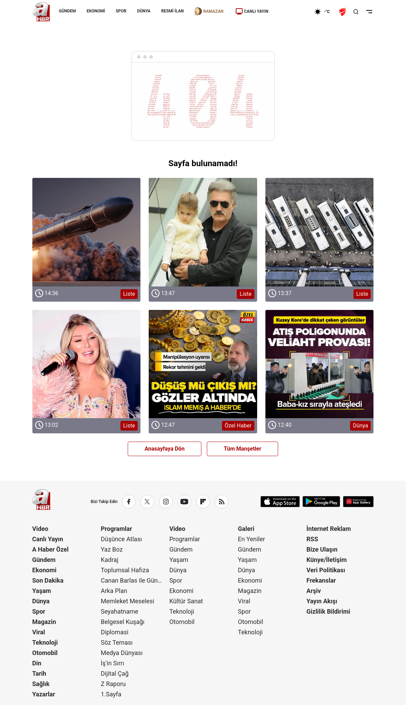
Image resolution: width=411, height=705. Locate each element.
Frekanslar (321, 580)
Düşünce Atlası (121, 539)
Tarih (39, 673)
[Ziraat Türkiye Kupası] (343, 11)
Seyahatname (119, 611)
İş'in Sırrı (112, 663)
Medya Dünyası (122, 652)
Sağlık (41, 683)
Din (37, 663)
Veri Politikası (325, 570)
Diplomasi (114, 632)
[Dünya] (319, 364)
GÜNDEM (67, 11)
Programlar (116, 528)
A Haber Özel (50, 549)
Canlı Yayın (47, 539)
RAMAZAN (208, 11)
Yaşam (41, 590)
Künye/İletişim (326, 559)
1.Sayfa (111, 694)
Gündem (44, 559)
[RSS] (222, 501)
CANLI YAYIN (251, 11)
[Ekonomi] (292, 11)
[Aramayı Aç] (355, 11)
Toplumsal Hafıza (125, 570)
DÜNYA (143, 11)
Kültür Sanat (186, 601)
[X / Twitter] (147, 501)
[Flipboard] (203, 501)
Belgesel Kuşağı (123, 621)
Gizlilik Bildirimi (328, 611)
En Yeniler (251, 539)
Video (40, 528)
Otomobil (45, 652)
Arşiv (313, 590)
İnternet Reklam (328, 528)
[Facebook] (129, 501)
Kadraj (109, 559)
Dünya (41, 601)
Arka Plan (114, 590)
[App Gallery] (358, 501)
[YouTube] (184, 501)
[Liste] (86, 232)
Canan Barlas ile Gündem (134, 580)
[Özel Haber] (203, 364)
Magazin (44, 621)
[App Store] (280, 501)
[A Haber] (41, 11)
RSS (312, 539)
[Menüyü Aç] (369, 12)
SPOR (121, 11)
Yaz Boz (112, 549)
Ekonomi (44, 570)
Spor (38, 611)
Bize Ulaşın (321, 549)
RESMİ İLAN (172, 11)
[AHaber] (324, 11)
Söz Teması (117, 642)
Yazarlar (43, 694)
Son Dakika (48, 580)
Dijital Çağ (115, 673)
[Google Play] (321, 501)
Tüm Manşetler (242, 448)
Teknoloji (45, 642)
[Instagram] (166, 501)
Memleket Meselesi (128, 601)
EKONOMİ (95, 11)
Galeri (246, 528)
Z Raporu (113, 683)
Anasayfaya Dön (165, 448)
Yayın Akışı (321, 601)
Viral (38, 632)
